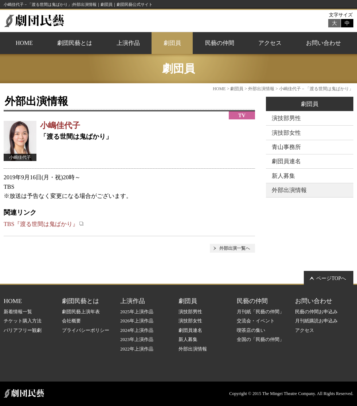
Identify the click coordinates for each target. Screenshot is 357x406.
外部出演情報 (261, 88)
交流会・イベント (256, 320)
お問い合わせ (323, 43)
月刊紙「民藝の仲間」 (260, 311)
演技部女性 (286, 133)
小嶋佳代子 (60, 125)
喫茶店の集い (251, 330)
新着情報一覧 (18, 311)
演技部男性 (286, 118)
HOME (24, 43)
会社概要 (71, 320)
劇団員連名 (286, 161)
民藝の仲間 (219, 43)
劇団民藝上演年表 (81, 311)
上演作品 (128, 43)
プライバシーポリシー (85, 330)
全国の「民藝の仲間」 (260, 339)
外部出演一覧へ (234, 248)
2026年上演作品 (136, 320)
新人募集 (283, 176)
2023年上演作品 (136, 339)
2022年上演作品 (136, 349)
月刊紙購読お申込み (316, 320)
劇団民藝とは (74, 43)
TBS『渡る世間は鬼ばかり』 (44, 224)
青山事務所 (286, 147)
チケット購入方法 (23, 320)
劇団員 (172, 43)
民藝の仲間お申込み (316, 311)
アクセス (270, 43)
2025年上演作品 (136, 311)
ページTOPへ (331, 278)
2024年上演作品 (136, 330)
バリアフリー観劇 (23, 330)
